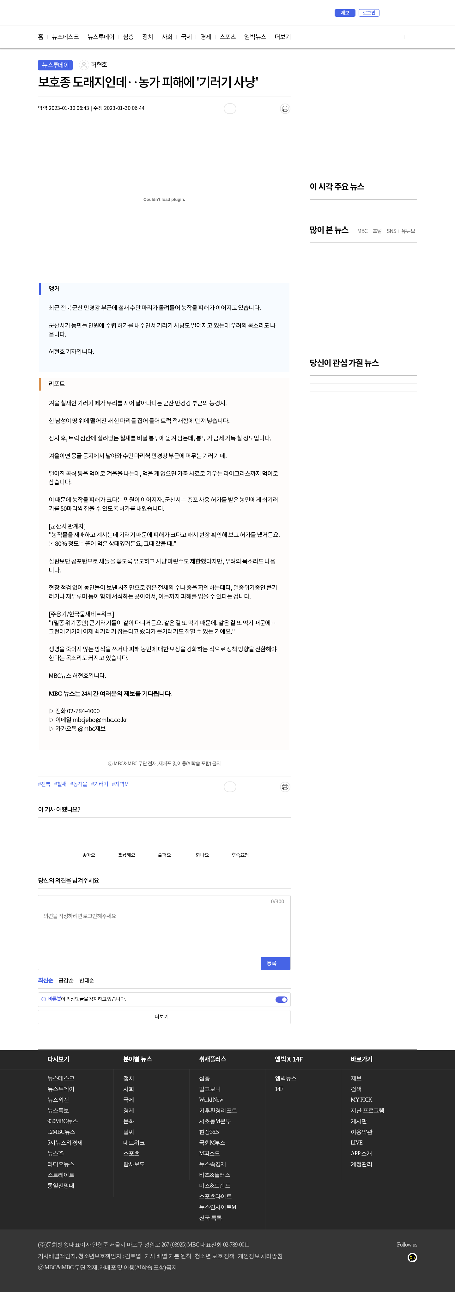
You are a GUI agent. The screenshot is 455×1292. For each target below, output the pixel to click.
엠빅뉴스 (255, 37)
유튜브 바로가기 (381, 37)
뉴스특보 (58, 1110)
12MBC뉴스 (61, 1132)
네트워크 (134, 1142)
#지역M (120, 784)
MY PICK (396, 13)
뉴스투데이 (101, 37)
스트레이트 (61, 1175)
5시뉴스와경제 (64, 1142)
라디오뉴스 (61, 1164)
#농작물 (78, 784)
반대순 (86, 981)
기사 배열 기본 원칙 (167, 1256)
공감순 (65, 981)
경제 (205, 37)
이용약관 (361, 1132)
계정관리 (361, 1164)
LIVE (356, 1142)
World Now (211, 1100)
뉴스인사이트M (217, 1207)
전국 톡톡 (210, 1218)
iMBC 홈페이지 (410, 13)
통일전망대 (61, 1185)
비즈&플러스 (214, 1175)
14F (279, 1089)
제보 (345, 13)
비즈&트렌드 (214, 1185)
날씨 (128, 1132)
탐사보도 (134, 1164)
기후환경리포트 (218, 1110)
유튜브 (376, 1258)
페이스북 (389, 1258)
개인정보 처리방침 (260, 1256)
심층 (128, 37)
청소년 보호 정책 (215, 1256)
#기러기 (99, 784)
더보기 (283, 37)
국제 (186, 37)
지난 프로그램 (367, 1110)
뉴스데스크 (65, 37)
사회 (167, 37)
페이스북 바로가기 (397, 37)
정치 (147, 37)
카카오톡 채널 (414, 1258)
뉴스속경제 (212, 1164)
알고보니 (210, 1089)
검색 (387, 13)
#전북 (44, 784)
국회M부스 (212, 1142)
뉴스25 (55, 1153)
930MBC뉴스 (62, 1121)
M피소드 (209, 1153)
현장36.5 (209, 1132)
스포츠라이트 (215, 1196)
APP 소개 (361, 1153)
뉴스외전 (58, 1100)
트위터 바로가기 (412, 37)
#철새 (60, 784)
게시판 (359, 1121)
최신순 (45, 981)
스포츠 (228, 37)
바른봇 (51, 999)
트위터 (401, 1258)
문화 (128, 1121)
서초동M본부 (215, 1121)
